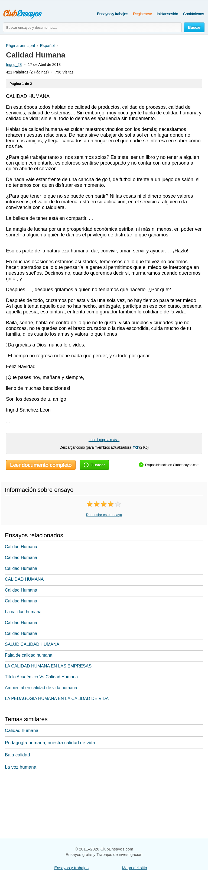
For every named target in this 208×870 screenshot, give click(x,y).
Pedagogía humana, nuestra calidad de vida (50, 742)
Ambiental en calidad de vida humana (41, 687)
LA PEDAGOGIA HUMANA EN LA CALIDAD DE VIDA (57, 698)
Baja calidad (17, 754)
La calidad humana (23, 611)
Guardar (94, 464)
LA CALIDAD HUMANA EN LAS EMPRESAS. (49, 666)
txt (135, 447)
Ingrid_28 (14, 64)
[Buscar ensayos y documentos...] (92, 27)
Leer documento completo (41, 465)
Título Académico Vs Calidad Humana (41, 677)
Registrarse (142, 13)
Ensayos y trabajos (112, 13)
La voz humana (20, 767)
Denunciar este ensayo (104, 515)
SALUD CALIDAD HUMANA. (32, 644)
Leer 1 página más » (104, 440)
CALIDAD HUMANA (24, 579)
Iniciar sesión (167, 13)
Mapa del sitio (134, 867)
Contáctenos (193, 13)
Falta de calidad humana (28, 655)
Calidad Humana (21, 546)
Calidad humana (21, 730)
